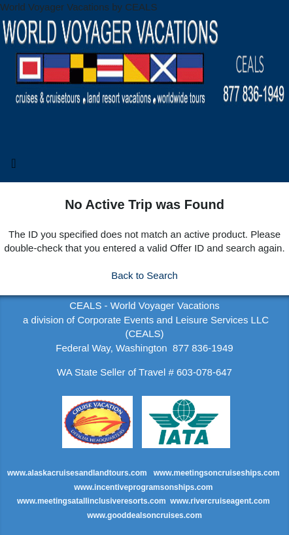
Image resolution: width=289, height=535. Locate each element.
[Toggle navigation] (13, 166)
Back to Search (144, 275)
